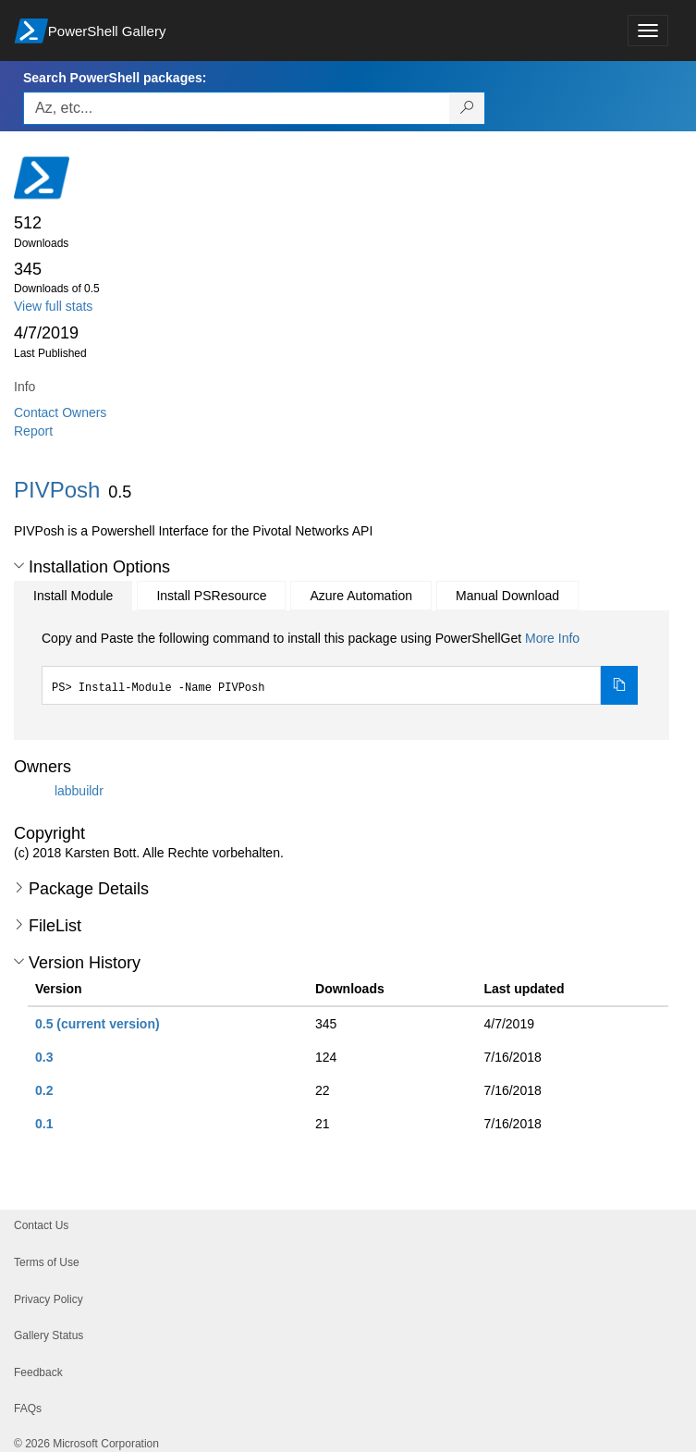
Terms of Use (46, 1262)
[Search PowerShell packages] (467, 108)
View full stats (53, 306)
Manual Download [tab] (507, 595)
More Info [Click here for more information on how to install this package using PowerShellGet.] (552, 638)
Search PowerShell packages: (114, 77)
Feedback (38, 1372)
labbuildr (79, 790)
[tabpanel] (340, 667)
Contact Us (41, 1225)
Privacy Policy (48, 1299)
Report (33, 431)
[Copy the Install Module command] (619, 685)
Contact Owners (60, 412)
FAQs (28, 1408)
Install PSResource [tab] (211, 595)
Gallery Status (48, 1335)
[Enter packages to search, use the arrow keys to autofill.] (236, 108)
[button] (19, 566)
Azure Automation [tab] (361, 595)
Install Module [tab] (73, 595)
